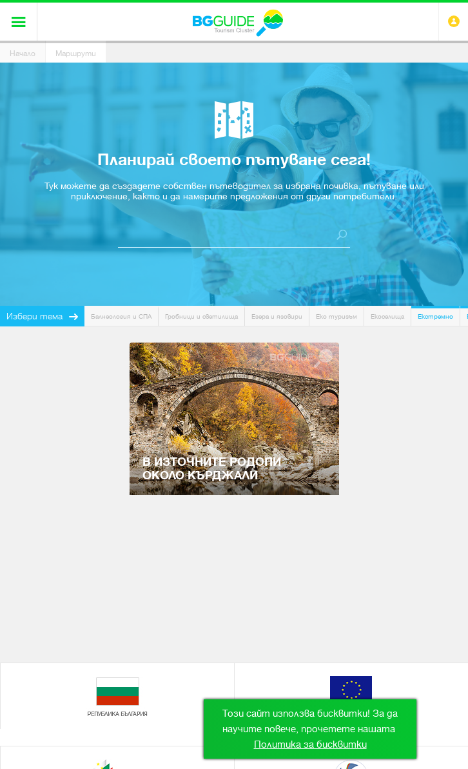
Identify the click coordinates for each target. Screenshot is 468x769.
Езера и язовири (276, 316)
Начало (22, 53)
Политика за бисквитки (310, 744)
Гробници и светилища (201, 316)
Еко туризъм (336, 316)
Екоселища (387, 316)
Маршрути (75, 53)
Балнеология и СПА (121, 316)
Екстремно (435, 316)
